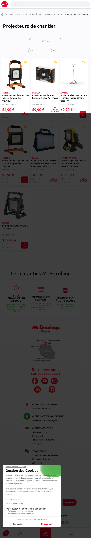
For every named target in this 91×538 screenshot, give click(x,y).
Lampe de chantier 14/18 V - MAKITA (15, 227)
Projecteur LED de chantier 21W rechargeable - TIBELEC (15, 163)
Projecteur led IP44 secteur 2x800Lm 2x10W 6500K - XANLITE (73, 98)
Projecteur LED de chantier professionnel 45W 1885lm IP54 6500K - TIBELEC (43, 163)
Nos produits (23, 14)
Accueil (9, 14)
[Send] (70, 502)
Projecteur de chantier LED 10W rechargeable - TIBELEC (15, 98)
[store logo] (4, 4)
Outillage (36, 14)
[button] (25, 62)
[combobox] (50, 4)
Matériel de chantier (54, 14)
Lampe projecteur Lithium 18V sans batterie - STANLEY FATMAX (73, 163)
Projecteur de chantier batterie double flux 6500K (45, 96)
